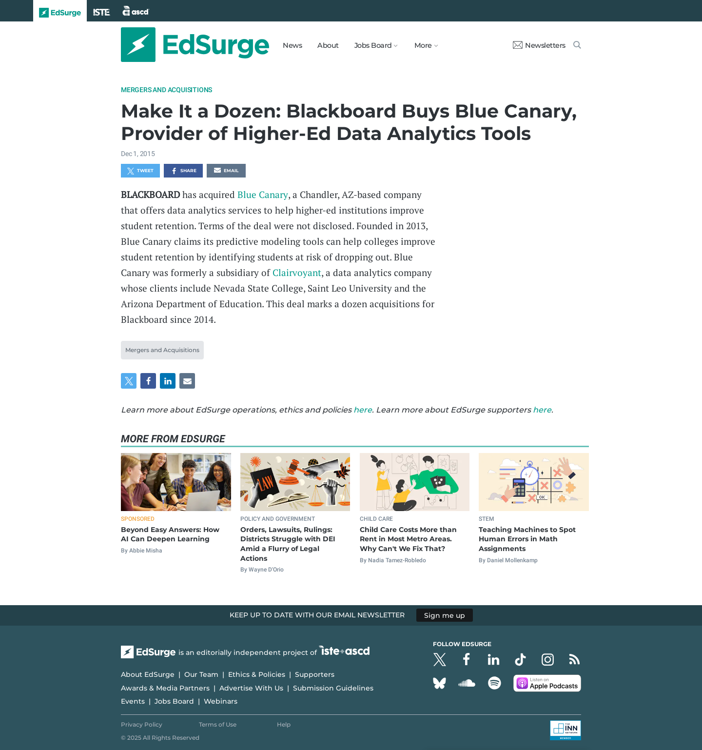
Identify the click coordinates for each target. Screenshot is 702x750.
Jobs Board (174, 701)
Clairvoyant (297, 272)
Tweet (140, 171)
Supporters (314, 674)
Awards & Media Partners (165, 688)
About (328, 45)
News (292, 45)
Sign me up (444, 615)
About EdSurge (148, 674)
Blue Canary (262, 194)
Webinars (220, 701)
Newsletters (539, 45)
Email (226, 171)
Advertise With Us (251, 688)
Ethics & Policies (256, 674)
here (362, 409)
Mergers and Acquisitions (166, 90)
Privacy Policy (141, 724)
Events (133, 701)
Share (183, 171)
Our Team (201, 674)
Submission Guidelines (333, 688)
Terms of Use (217, 724)
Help (284, 724)
